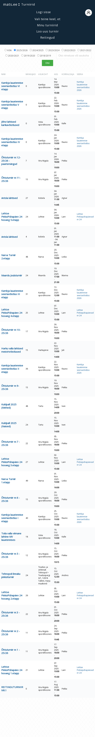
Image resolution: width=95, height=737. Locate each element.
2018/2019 (44, 55)
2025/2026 (21, 50)
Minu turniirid (47, 25)
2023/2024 (52, 50)
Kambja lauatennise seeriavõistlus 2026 (83, 86)
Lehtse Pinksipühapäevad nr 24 (85, 217)
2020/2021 (12, 55)
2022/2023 (68, 50)
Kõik (8, 50)
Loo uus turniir (47, 31)
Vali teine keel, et (47, 19)
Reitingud (47, 37)
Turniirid (28, 4)
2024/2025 (37, 50)
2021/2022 (84, 50)
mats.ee (10, 4)
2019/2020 (28, 55)
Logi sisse (64, 12)
